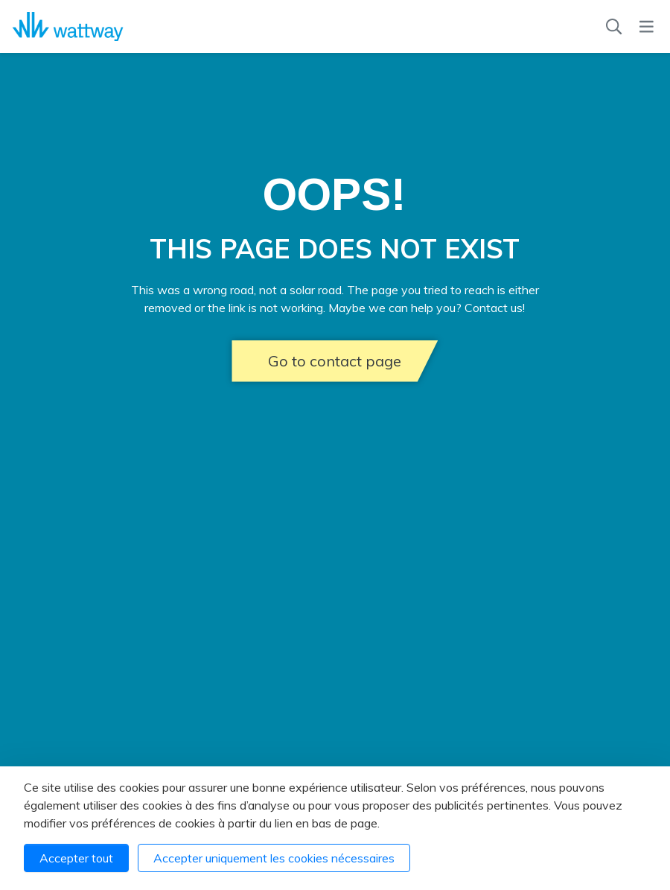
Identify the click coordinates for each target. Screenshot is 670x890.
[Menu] (646, 26)
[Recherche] (614, 26)
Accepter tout (76, 858)
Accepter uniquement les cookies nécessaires (274, 858)
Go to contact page (334, 361)
